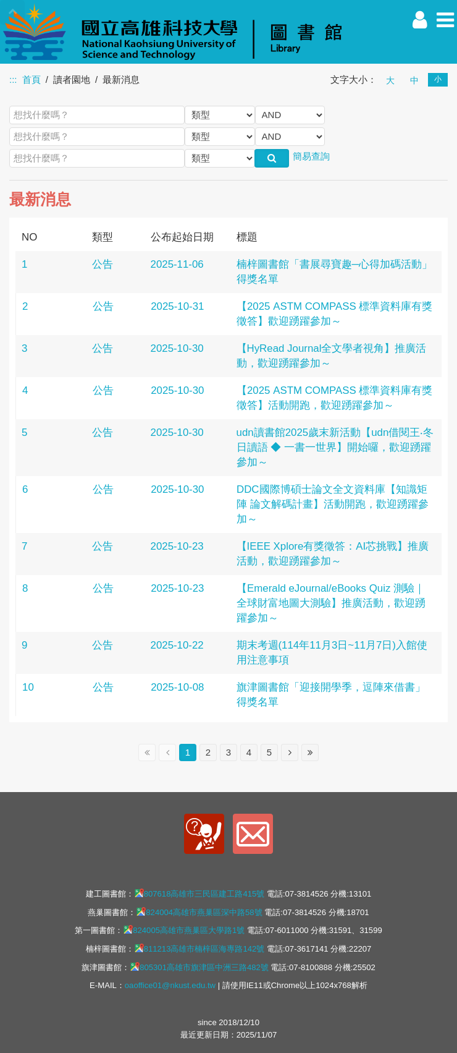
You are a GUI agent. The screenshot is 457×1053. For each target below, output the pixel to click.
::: (13, 79)
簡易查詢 (311, 156)
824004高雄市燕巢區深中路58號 (199, 912)
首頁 (31, 79)
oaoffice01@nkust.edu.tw (170, 985)
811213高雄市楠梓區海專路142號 (199, 948)
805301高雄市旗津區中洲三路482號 (199, 967)
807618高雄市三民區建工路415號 (199, 893)
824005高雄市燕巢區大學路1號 (184, 930)
